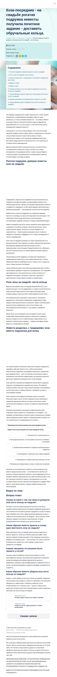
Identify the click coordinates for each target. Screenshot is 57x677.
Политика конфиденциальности (26, 630)
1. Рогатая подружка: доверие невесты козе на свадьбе (26, 72)
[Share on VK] (17, 56)
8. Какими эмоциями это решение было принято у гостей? (27, 99)
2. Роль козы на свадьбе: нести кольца (20, 75)
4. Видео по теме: (13, 83)
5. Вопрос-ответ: (13, 86)
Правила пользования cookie (15, 632)
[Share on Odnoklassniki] (20, 56)
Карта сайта (10, 630)
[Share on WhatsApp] (23, 56)
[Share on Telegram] (26, 56)
